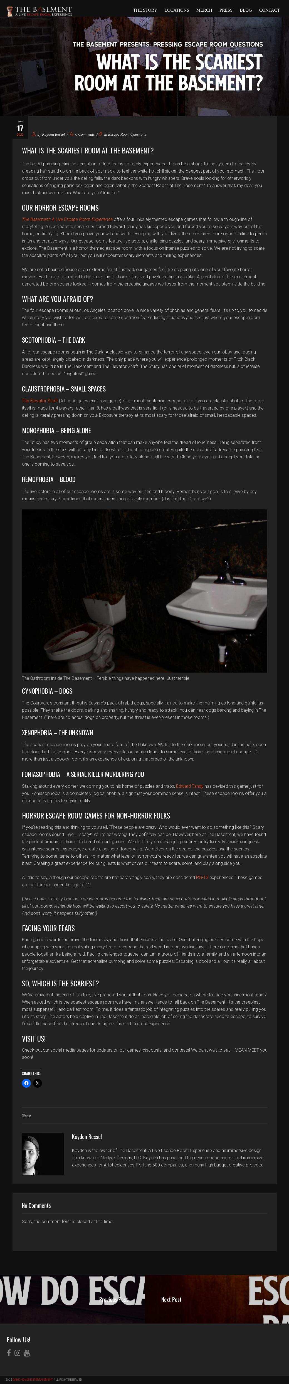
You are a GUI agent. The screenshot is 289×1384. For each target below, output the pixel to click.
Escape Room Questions (127, 134)
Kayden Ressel (53, 134)
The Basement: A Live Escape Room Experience (67, 219)
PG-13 (202, 877)
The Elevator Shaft (40, 400)
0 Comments (82, 134)
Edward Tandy (190, 786)
